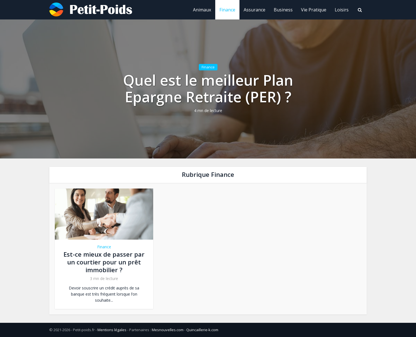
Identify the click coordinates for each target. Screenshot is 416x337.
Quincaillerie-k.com (202, 329)
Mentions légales (111, 329)
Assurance (254, 10)
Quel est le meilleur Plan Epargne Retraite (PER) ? (208, 88)
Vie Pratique (313, 10)
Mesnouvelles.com (167, 329)
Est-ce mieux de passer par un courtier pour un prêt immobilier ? (104, 262)
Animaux (202, 10)
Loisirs (342, 10)
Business (283, 10)
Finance (227, 10)
